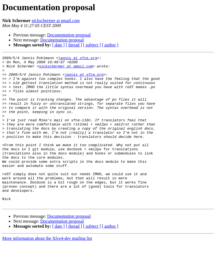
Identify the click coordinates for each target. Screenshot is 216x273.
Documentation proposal (69, 35)
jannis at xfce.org (77, 58)
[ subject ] (92, 45)
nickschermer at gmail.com (56, 20)
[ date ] (58, 45)
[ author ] (110, 45)
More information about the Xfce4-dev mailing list (47, 268)
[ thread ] (74, 45)
